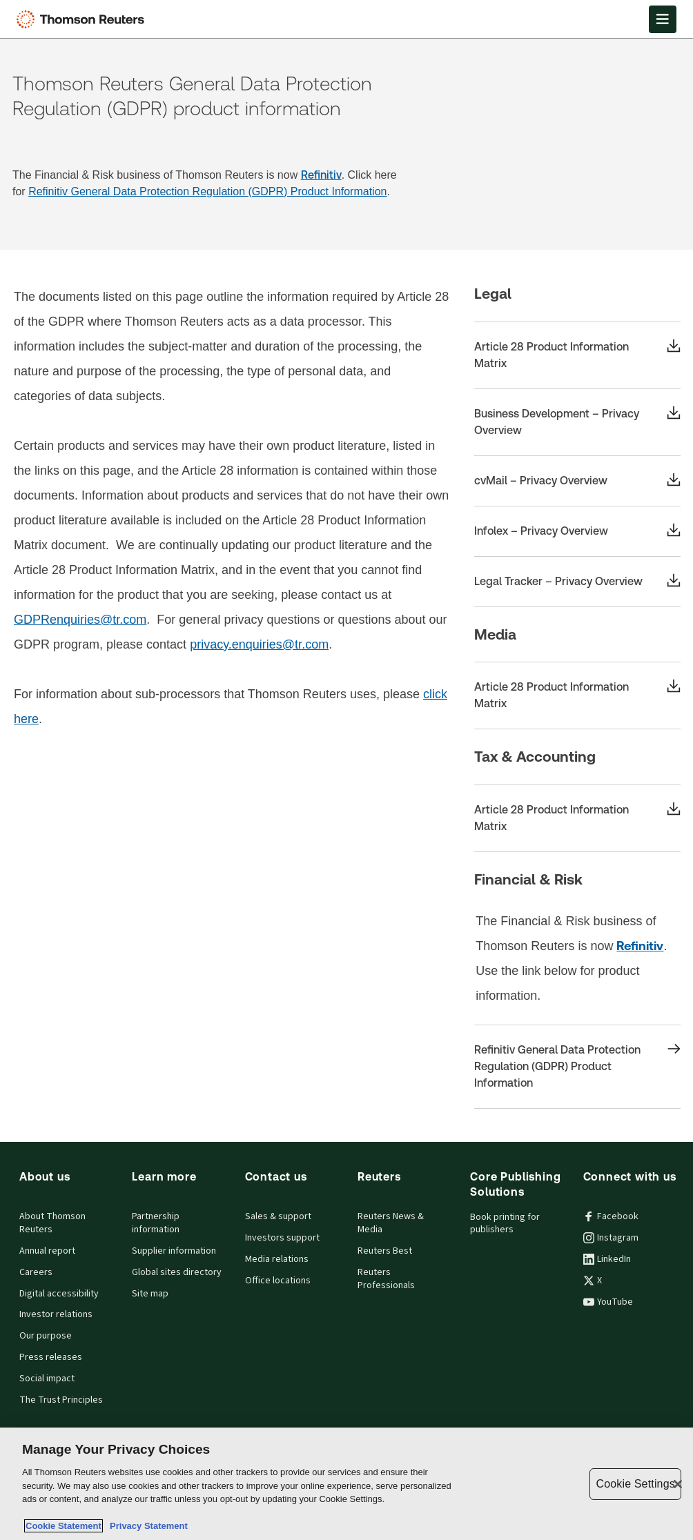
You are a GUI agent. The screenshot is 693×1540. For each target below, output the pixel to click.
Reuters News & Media (391, 1223)
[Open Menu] (662, 19)
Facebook (610, 1216)
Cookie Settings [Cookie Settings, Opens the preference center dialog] (635, 1484)
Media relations (277, 1259)
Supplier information (174, 1251)
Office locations (278, 1280)
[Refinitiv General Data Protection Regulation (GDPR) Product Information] (577, 1066)
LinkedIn (607, 1259)
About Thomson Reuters (52, 1223)
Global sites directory (177, 1272)
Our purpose (45, 1336)
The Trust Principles (61, 1400)
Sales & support (278, 1216)
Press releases (50, 1357)
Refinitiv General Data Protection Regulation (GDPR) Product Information (207, 191)
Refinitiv (321, 174)
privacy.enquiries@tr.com (259, 644)
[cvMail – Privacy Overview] (577, 481)
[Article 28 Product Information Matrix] (577, 355)
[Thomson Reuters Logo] (83, 19)
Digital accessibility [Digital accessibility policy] (59, 1293)
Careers (35, 1272)
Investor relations (55, 1314)
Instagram (610, 1238)
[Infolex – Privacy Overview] (577, 531)
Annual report (47, 1251)
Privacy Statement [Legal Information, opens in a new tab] (146, 1526)
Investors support (282, 1238)
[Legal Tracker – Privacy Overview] (577, 581)
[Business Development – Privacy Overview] (577, 422)
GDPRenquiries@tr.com (80, 619)
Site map (150, 1293)
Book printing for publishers (505, 1223)
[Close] (678, 1484)
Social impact (47, 1378)
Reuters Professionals (386, 1279)
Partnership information (155, 1223)
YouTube (608, 1302)
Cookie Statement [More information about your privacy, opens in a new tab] (63, 1526)
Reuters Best (385, 1251)
